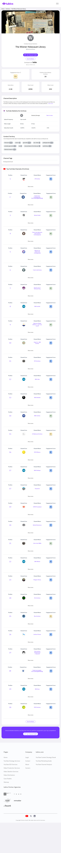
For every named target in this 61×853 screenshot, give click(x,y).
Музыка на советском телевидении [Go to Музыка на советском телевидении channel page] (37, 252)
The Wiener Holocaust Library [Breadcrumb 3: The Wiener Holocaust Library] (18, 8)
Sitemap (6, 782)
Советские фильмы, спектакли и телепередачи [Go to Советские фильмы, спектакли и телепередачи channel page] (37, 233)
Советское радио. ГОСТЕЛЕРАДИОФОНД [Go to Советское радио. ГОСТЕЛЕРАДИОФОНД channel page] (37, 671)
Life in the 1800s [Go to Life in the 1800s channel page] (37, 543)
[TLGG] (8, 800)
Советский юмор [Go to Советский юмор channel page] (37, 270)
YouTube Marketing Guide (44, 761)
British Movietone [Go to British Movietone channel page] (37, 525)
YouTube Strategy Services (12, 761)
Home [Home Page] (5, 757)
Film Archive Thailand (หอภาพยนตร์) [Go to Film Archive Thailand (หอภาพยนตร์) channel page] (37, 652)
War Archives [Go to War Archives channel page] (37, 616)
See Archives (30, 59)
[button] (57, 3)
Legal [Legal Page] (27, 757)
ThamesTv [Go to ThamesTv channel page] (37, 488)
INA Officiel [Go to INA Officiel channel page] (37, 561)
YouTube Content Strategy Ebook (46, 757)
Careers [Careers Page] (27, 768)
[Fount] (8, 806)
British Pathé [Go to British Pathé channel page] (37, 215)
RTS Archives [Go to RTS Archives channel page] (37, 361)
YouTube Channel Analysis (44, 764)
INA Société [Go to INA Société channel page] (37, 306)
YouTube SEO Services (10, 764)
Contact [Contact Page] (27, 761)
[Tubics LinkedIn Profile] (34, 816)
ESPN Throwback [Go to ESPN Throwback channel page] (37, 507)
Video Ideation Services (11, 771)
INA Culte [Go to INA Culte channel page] (37, 379)
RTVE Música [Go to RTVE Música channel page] (37, 452)
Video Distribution (9, 775)
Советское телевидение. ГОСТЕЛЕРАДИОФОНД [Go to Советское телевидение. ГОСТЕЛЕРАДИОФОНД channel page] (37, 197)
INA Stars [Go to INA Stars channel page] (37, 689)
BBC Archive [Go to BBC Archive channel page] (37, 415)
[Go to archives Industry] (30, 59)
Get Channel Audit (30, 55)
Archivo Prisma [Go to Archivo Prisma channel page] (37, 634)
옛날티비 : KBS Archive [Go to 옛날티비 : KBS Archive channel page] (37, 343)
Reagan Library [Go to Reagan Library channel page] (37, 579)
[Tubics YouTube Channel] (27, 816)
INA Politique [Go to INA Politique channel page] (37, 470)
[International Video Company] (8, 794)
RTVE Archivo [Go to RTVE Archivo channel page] (37, 707)
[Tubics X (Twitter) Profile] (31, 816)
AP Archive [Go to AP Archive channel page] (37, 179)
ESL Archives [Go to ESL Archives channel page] (37, 598)
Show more (30, 186)
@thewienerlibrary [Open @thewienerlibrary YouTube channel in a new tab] (30, 49)
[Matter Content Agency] (18, 800)
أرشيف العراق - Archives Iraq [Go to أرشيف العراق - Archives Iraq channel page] (37, 288)
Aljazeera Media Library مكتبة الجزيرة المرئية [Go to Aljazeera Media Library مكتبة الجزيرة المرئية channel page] (37, 324)
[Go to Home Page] (7, 4)
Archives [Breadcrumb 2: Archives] (8, 8)
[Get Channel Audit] (30, 55)
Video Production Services (12, 768)
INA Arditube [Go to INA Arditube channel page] (37, 397)
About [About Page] (27, 764)
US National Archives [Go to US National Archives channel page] (37, 434)
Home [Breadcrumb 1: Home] (3, 8)
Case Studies (8, 778)
